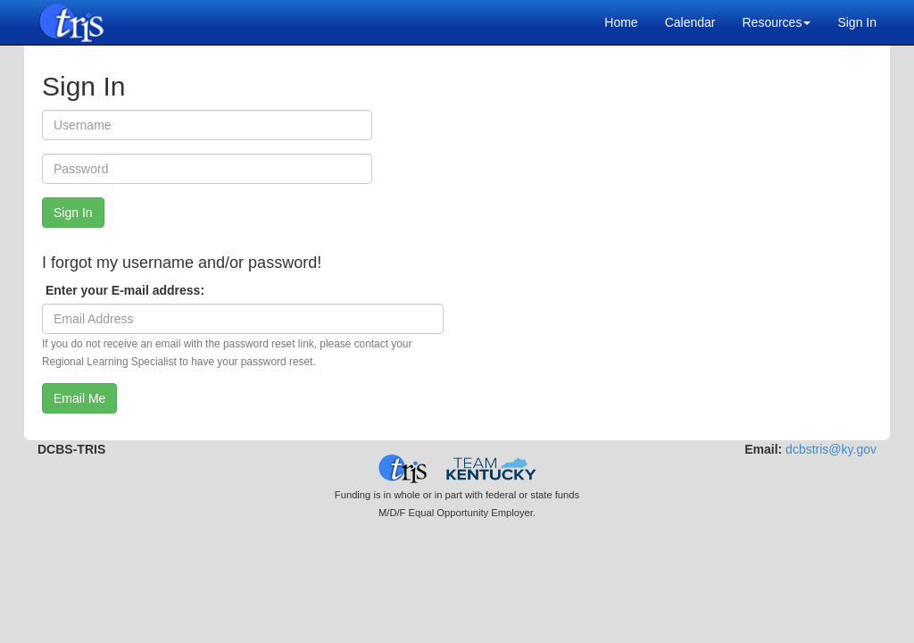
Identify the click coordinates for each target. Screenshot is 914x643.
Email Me (79, 398)
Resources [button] (776, 22)
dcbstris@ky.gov (831, 449)
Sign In (857, 22)
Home (620, 22)
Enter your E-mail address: (123, 290)
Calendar (690, 22)
